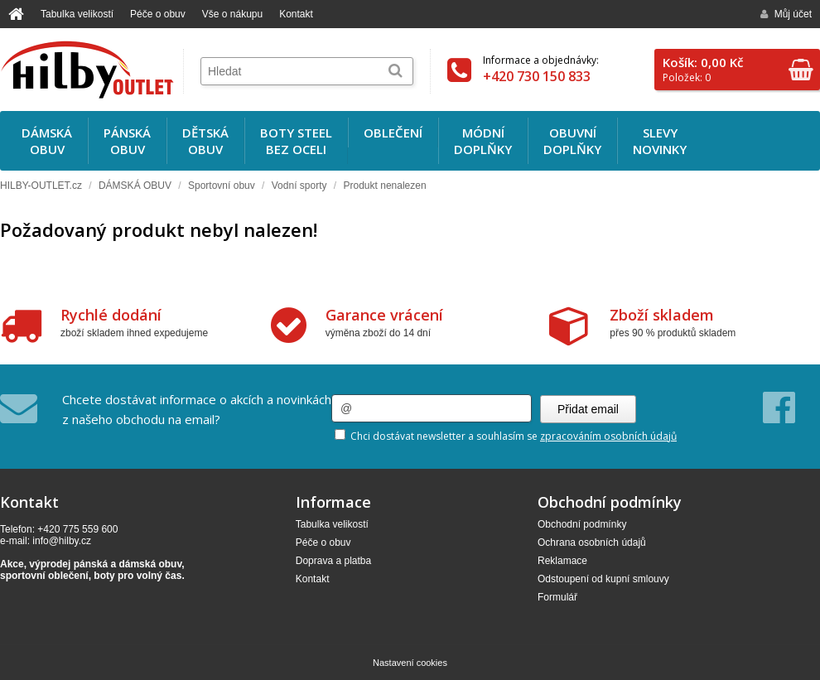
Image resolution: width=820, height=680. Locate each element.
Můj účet (786, 14)
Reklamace (562, 561)
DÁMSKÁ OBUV (135, 185)
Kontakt (296, 14)
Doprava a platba (333, 561)
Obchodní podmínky (582, 524)
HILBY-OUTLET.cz (41, 185)
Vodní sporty (299, 185)
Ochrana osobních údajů (592, 542)
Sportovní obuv (221, 185)
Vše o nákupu (232, 14)
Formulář (557, 597)
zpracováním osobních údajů (608, 436)
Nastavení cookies (410, 663)
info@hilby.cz (61, 541)
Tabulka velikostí (77, 14)
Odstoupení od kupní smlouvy (603, 579)
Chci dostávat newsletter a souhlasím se (506, 436)
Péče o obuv (158, 14)
